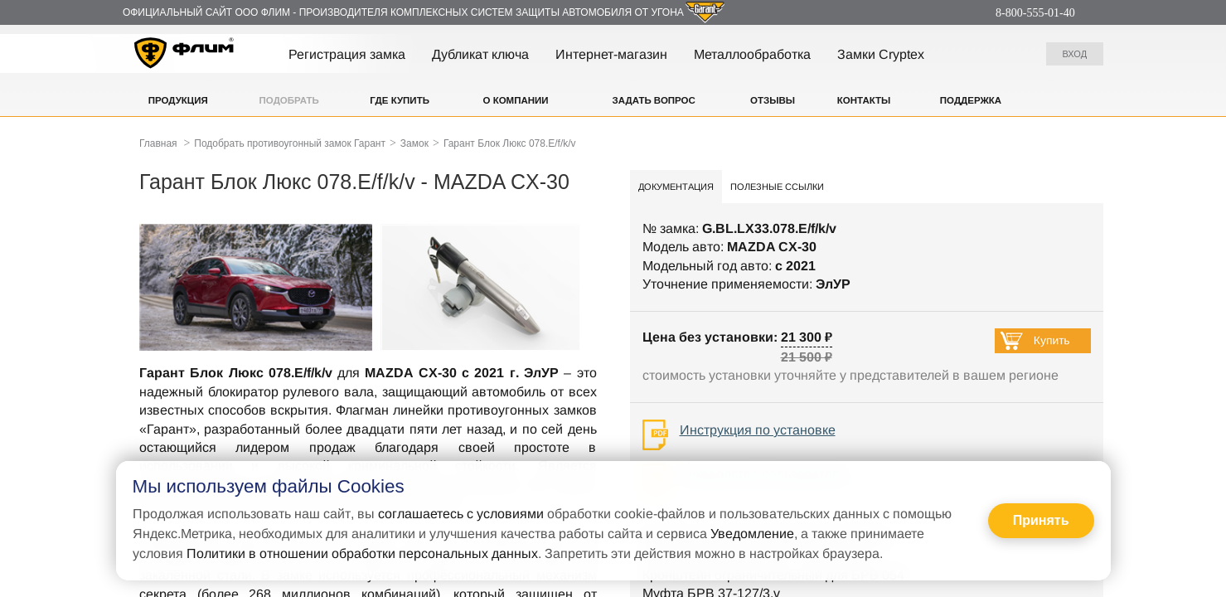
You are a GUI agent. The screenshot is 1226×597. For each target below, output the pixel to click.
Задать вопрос (654, 100)
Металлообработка (752, 54)
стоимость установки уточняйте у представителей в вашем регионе (850, 375)
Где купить (399, 100)
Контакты (863, 100)
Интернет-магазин (611, 54)
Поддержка (970, 100)
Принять (1041, 520)
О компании (516, 100)
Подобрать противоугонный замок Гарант (289, 143)
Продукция (178, 100)
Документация (676, 187)
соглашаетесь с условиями (461, 514)
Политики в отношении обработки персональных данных (362, 553)
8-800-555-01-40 (1035, 13)
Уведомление (752, 534)
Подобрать (289, 100)
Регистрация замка (346, 54)
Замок (414, 143)
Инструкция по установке (758, 430)
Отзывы (772, 100)
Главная (158, 143)
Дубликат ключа (480, 54)
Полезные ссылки (777, 187)
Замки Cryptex (880, 54)
